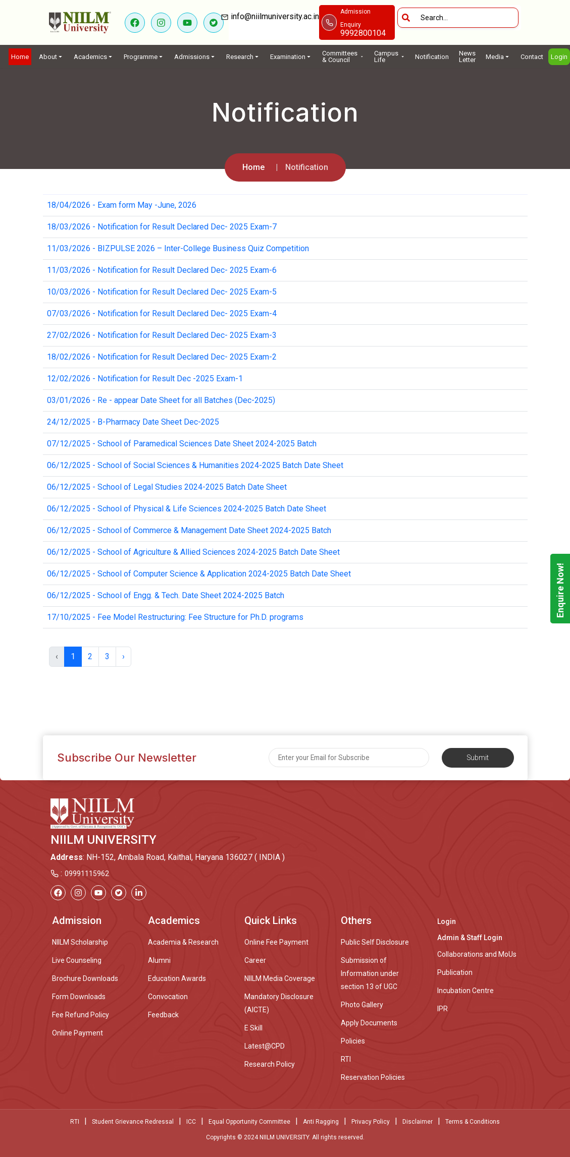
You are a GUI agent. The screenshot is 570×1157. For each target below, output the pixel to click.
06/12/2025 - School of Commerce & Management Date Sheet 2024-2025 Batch (189, 530)
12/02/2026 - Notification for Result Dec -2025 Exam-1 (145, 378)
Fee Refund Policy (80, 1015)
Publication (455, 972)
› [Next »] (123, 656)
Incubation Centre (465, 991)
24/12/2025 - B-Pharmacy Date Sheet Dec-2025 (133, 422)
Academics (94, 57)
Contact (532, 57)
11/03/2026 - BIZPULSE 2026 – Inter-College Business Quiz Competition (178, 248)
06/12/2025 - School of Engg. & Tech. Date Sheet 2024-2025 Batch (165, 595)
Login (559, 57)
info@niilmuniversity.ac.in (274, 23)
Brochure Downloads (85, 978)
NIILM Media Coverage (279, 978)
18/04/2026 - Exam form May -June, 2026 (121, 205)
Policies (353, 1041)
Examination (291, 57)
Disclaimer (417, 1121)
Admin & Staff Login (469, 938)
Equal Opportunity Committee (249, 1121)
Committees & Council (343, 56)
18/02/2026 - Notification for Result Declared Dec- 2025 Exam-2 (162, 357)
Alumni (159, 960)
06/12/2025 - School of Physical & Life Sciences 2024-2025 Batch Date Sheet (186, 508)
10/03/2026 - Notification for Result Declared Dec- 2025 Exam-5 (162, 292)
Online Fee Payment (276, 942)
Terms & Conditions (472, 1121)
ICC (191, 1121)
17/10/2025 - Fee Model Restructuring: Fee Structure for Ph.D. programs (175, 617)
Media (498, 57)
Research (243, 57)
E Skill (253, 1028)
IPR (442, 1009)
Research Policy (269, 1064)
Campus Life (389, 56)
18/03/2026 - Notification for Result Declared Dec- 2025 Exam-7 (162, 227)
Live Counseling (76, 960)
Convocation (168, 997)
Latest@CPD (264, 1046)
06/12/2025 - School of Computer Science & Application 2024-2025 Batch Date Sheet (199, 573)
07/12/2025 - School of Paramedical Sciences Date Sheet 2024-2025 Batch (182, 443)
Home (20, 57)
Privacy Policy (370, 1121)
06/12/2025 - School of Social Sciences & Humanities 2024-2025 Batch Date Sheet (195, 465)
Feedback (163, 1015)
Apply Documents (369, 1023)
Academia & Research (183, 942)
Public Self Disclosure (375, 942)
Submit (478, 758)
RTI (346, 1059)
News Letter (467, 56)
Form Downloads (79, 997)
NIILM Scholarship (80, 942)
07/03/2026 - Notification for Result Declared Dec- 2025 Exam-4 (162, 313)
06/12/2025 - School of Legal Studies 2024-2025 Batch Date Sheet (167, 487)
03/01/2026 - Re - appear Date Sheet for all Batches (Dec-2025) (161, 400)
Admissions (195, 57)
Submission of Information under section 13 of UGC (370, 973)
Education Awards (177, 978)
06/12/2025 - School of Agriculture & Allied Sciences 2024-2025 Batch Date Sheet (193, 552)
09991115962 (87, 874)
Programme (144, 57)
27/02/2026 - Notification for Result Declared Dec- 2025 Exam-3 (162, 335)
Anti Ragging (321, 1121)
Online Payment (77, 1033)
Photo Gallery (362, 1005)
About (51, 57)
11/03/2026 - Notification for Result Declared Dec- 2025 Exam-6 (162, 270)
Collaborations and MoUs (476, 954)
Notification (432, 57)
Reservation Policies (373, 1077)
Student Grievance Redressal (133, 1121)
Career (255, 960)
